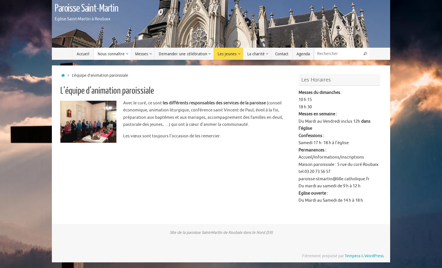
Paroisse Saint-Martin (86, 8)
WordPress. (374, 256)
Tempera (352, 256)
